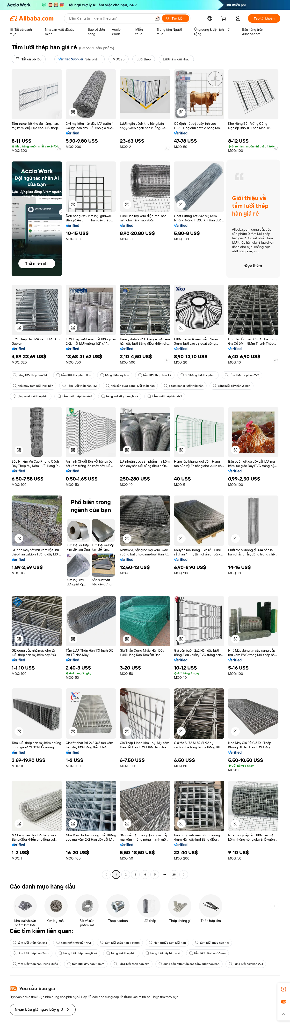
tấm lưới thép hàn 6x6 (75, 396)
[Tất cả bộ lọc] (29, 59)
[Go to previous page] (106, 874)
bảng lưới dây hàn (114, 375)
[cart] (224, 19)
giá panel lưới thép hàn (30, 396)
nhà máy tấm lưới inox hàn (33, 386)
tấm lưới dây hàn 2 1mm (85, 964)
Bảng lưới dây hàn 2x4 (246, 964)
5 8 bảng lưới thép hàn (198, 375)
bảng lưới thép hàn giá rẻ (77, 953)
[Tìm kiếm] (175, 18)
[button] (157, 18)
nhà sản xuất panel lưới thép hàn (130, 386)
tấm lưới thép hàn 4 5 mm (120, 943)
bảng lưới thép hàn (121, 953)
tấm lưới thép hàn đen (73, 375)
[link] (283, 989)
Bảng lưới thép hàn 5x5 (131, 964)
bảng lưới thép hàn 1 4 (30, 375)
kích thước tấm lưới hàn (167, 943)
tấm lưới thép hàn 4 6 (212, 943)
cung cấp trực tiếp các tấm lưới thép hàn (189, 964)
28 (174, 874)
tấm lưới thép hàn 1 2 (154, 375)
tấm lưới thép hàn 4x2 (164, 396)
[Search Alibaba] (109, 18)
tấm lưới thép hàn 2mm (31, 953)
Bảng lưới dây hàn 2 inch (231, 386)
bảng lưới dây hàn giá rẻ (119, 396)
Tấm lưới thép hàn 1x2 (79, 386)
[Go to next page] (183, 874)
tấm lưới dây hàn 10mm (207, 953)
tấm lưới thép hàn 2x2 (242, 375)
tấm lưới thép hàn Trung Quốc (35, 964)
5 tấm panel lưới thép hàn (183, 386)
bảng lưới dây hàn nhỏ (162, 953)
